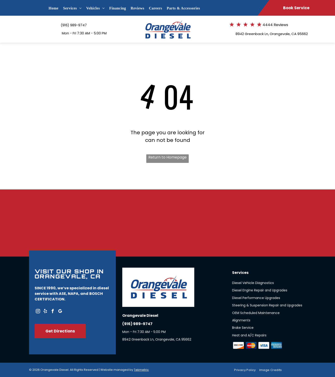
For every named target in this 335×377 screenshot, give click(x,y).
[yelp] (45, 312)
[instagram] (38, 312)
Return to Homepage (167, 157)
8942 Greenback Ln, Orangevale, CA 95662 (272, 33)
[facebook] (52, 312)
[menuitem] (56, 8)
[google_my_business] (60, 312)
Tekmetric (141, 370)
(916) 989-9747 (74, 25)
